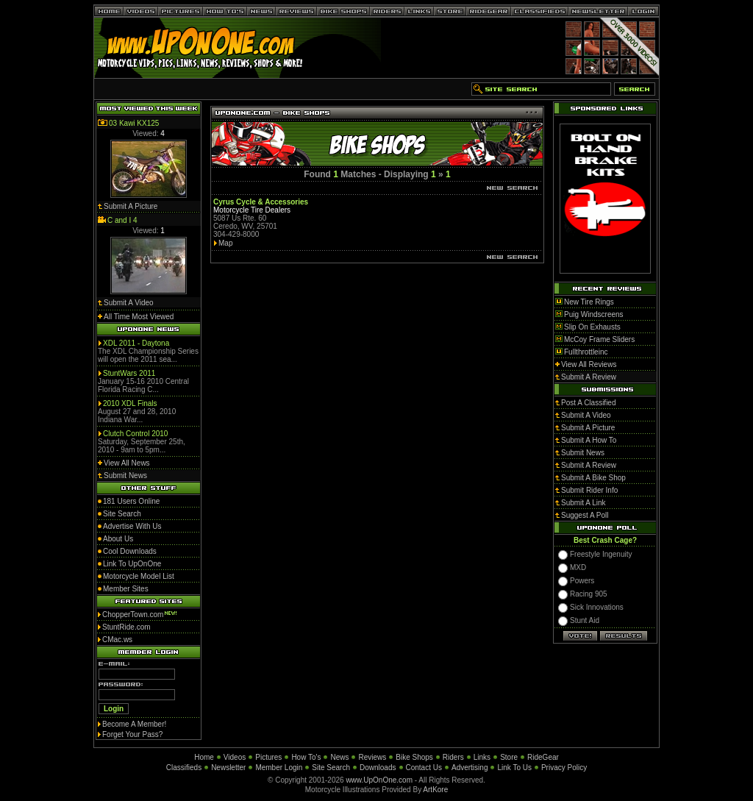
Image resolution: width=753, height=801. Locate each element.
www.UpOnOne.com (379, 780)
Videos (235, 757)
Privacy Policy (564, 767)
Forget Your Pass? (132, 734)
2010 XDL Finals (130, 403)
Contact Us (424, 767)
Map (225, 243)
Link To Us (514, 767)
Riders (453, 757)
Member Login (278, 767)
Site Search (331, 767)
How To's (306, 757)
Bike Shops (414, 757)
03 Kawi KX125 (134, 123)
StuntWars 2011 (129, 373)
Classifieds (183, 767)
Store (509, 757)
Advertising (470, 767)
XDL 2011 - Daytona (136, 343)
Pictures (268, 757)
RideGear (543, 757)
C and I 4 (122, 220)
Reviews (372, 757)
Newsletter (228, 767)
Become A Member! (134, 724)
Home (204, 757)
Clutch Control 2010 (135, 434)
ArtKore (435, 790)
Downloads (378, 767)
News (339, 757)
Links (482, 757)
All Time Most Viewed (139, 317)
